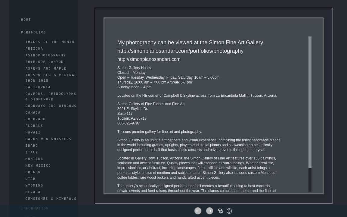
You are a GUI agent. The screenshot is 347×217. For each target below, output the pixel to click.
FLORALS (34, 126)
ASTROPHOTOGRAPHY (46, 55)
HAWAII (33, 132)
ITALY (32, 152)
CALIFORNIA (38, 87)
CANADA (33, 113)
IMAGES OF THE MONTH (50, 42)
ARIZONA (34, 49)
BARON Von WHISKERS (49, 139)
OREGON (33, 172)
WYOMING (34, 185)
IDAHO (32, 146)
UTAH (31, 179)
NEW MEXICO (38, 166)
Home (26, 20)
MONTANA (34, 159)
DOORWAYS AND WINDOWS (51, 106)
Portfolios (33, 32)
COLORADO (36, 119)
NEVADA (33, 192)
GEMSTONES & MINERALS (51, 199)
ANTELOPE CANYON (45, 62)
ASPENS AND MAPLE (46, 69)
